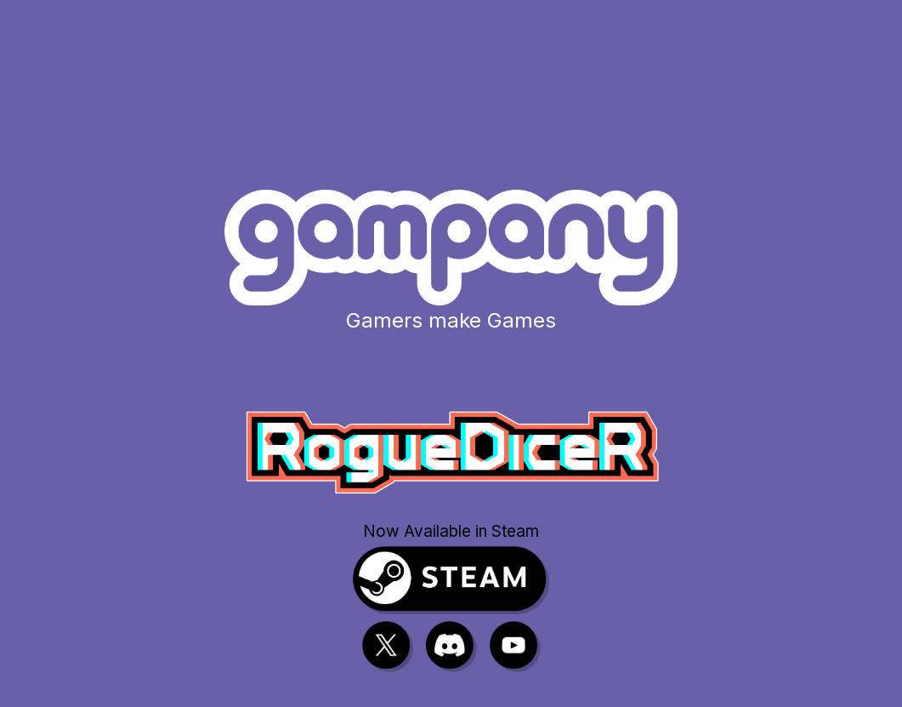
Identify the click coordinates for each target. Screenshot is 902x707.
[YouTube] (515, 646)
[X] (387, 646)
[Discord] (451, 646)
